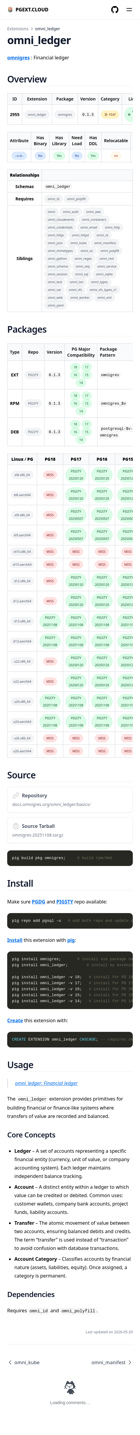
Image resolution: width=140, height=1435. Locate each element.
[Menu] (129, 10)
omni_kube (23, 1362)
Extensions (17, 28)
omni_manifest (112, 1362)
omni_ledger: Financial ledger (46, 1083)
